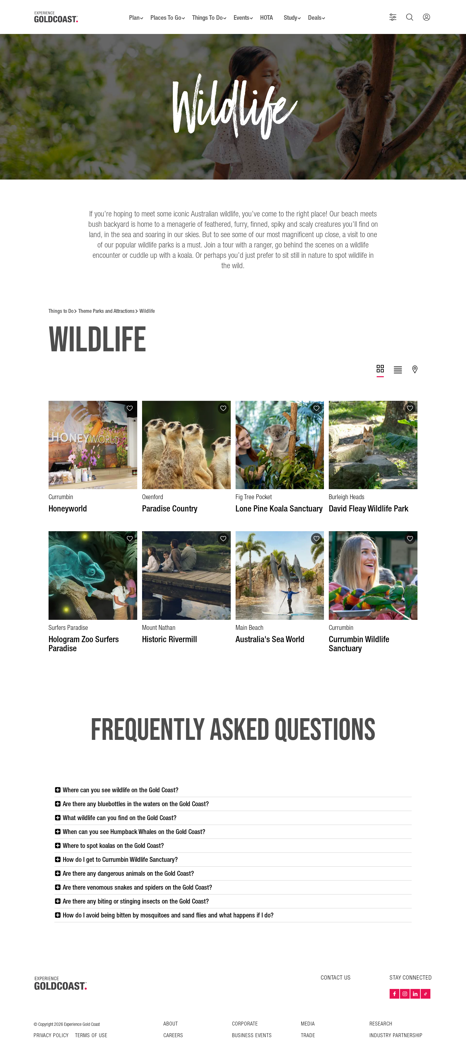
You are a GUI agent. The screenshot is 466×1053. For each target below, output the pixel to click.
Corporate (245, 1015)
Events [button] (241, 13)
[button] (395, 13)
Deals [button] (320, 13)
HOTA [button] (268, 13)
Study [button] (293, 13)
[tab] (380, 362)
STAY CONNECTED (411, 969)
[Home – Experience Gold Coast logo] (61, 974)
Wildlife (147, 302)
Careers (173, 1027)
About (170, 1015)
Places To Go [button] (161, 13)
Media (308, 1015)
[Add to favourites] (129, 399)
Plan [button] (128, 13)
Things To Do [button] (205, 13)
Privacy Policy (51, 1027)
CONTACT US (336, 969)
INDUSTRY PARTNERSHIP (396, 1027)
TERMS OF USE (91, 1027)
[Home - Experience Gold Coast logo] (56, 13)
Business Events (252, 1027)
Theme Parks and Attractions (106, 302)
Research (381, 1015)
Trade (308, 1027)
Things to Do (61, 302)
